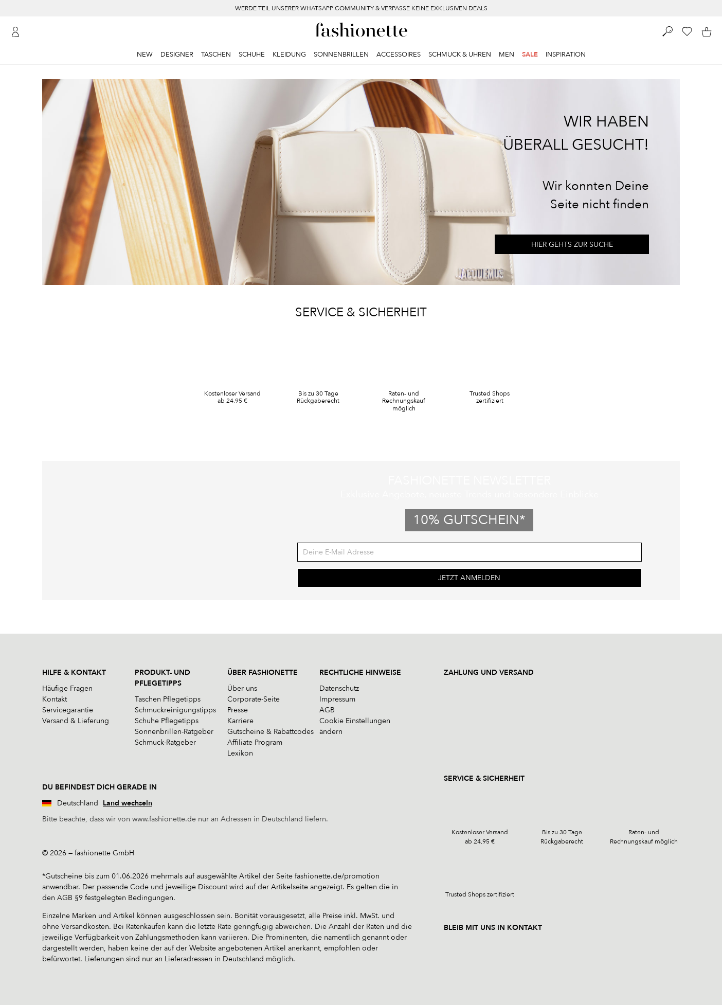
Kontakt (54, 699)
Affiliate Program (254, 742)
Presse (237, 710)
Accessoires (398, 54)
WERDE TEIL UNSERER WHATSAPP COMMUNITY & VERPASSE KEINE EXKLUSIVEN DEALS (361, 8)
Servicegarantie (67, 710)
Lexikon (240, 753)
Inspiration (566, 54)
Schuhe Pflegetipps (166, 721)
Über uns (242, 688)
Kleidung (289, 54)
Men (506, 54)
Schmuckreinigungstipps (175, 710)
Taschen (216, 54)
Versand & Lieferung (75, 721)
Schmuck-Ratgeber (165, 742)
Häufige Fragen (67, 688)
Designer (176, 54)
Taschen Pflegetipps (168, 699)
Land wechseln (127, 803)
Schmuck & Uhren (459, 54)
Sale (530, 54)
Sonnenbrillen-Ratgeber (174, 732)
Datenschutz (339, 688)
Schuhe (252, 54)
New (145, 54)
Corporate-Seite (253, 699)
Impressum (337, 699)
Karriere (240, 721)
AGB (327, 710)
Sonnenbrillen (341, 54)
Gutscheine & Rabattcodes (270, 732)
